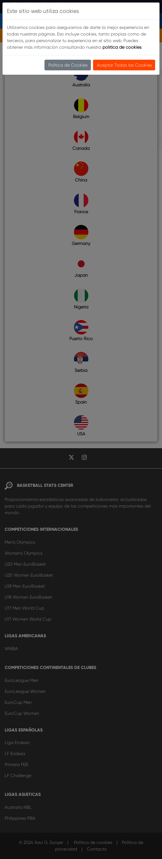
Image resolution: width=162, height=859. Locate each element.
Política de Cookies (67, 65)
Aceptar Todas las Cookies (124, 65)
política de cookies (121, 47)
